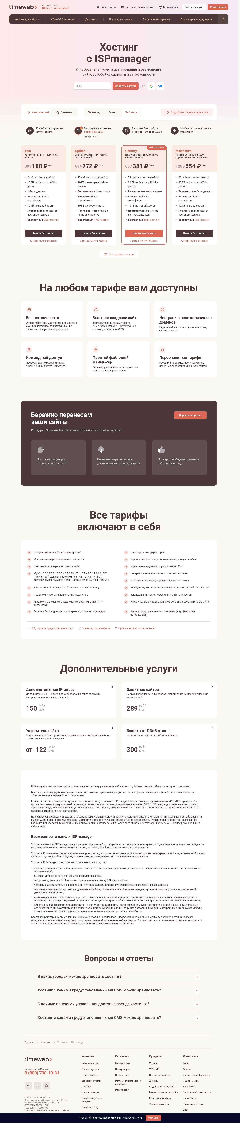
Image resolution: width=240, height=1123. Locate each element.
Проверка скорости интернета (92, 1100)
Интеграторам (122, 1069)
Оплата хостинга (90, 1075)
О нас (186, 1063)
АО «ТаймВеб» (43, 1097)
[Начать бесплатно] (43, 233)
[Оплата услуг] (106, 7)
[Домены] (91, 19)
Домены (153, 1081)
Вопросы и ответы (91, 1081)
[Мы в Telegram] (28, 1086)
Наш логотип (122, 1075)
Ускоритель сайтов (159, 1104)
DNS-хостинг (51, 219)
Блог (185, 1110)
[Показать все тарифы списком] (118, 254)
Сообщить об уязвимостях (197, 1092)
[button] (55, 7)
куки (140, 1117)
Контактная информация (196, 1075)
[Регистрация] (218, 7)
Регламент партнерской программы (128, 1082)
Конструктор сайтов (160, 1098)
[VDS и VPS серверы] (63, 19)
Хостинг (153, 1063)
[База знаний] (168, 7)
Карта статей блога (193, 1104)
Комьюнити (189, 1086)
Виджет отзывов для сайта (163, 1092)
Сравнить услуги (90, 1069)
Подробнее (91, 136)
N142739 (55, 1103)
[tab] (38, 112)
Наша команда (191, 1081)
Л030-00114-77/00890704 (36, 1105)
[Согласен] (153, 1118)
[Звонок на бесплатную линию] (49, 1073)
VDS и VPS (154, 1069)
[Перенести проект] (190, 415)
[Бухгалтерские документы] (196, 19)
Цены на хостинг (90, 1063)
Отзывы (187, 1069)
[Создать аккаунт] (126, 86)
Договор (86, 1086)
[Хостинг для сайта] (27, 19)
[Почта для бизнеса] (120, 19)
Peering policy (122, 1090)
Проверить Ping (90, 1107)
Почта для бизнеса (159, 1075)
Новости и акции (90, 1092)
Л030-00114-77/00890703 (36, 1108)
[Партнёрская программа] (137, 7)
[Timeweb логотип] (23, 7)
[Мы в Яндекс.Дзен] (46, 1086)
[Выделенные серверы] (156, 19)
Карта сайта (189, 1098)
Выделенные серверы (161, 1086)
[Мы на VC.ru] (37, 1086)
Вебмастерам (122, 1063)
